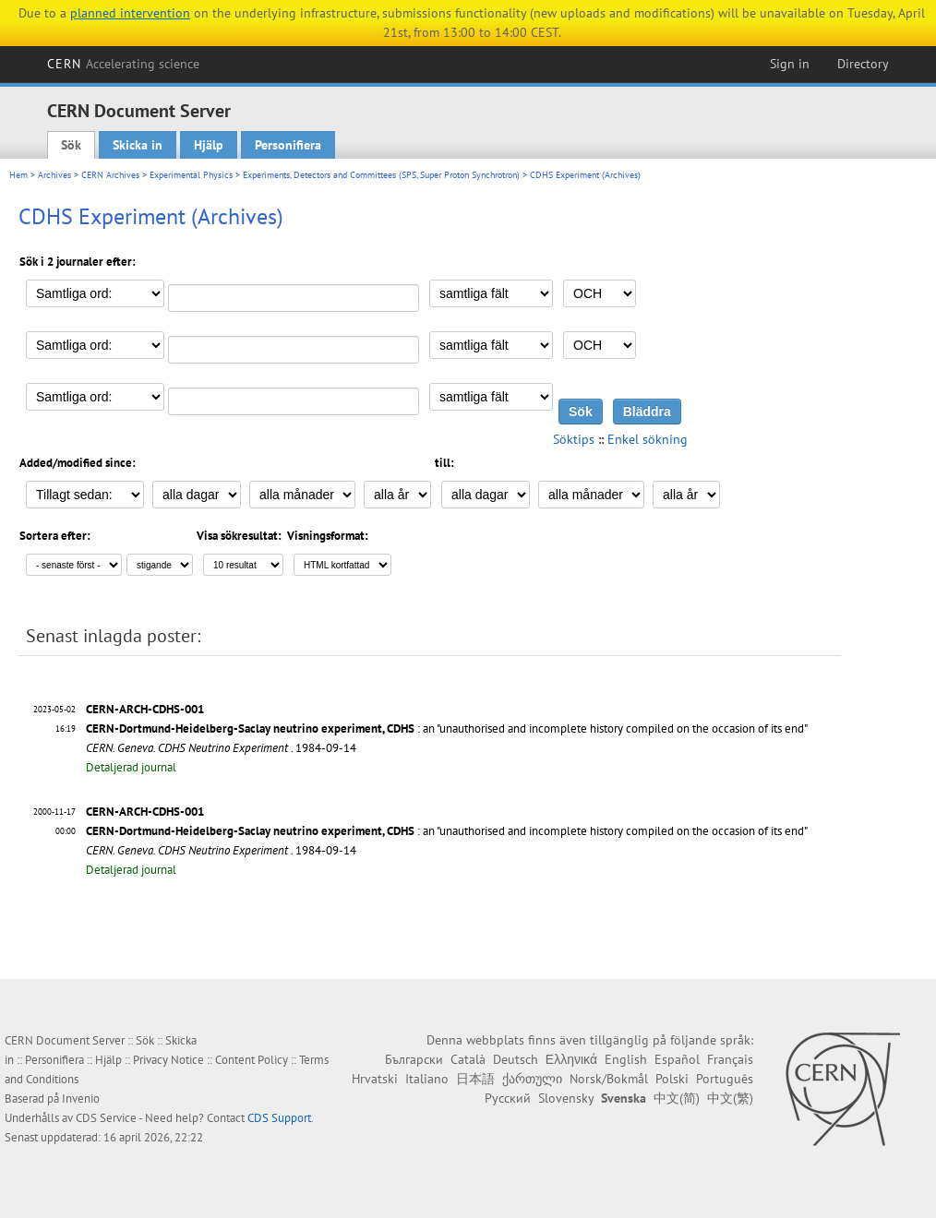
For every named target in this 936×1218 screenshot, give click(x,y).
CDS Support (279, 1118)
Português (724, 1078)
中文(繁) (730, 1098)
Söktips (573, 439)
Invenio (81, 1098)
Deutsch (515, 1059)
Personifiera (288, 145)
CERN (123, 63)
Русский (508, 1098)
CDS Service (106, 1118)
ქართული (532, 1078)
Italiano (427, 1078)
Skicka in (137, 145)
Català (468, 1059)
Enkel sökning (647, 439)
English (626, 1059)
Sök (71, 145)
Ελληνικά (571, 1059)
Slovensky (566, 1098)
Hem (18, 175)
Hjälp (208, 145)
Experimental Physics (191, 175)
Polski (672, 1078)
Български (414, 1059)
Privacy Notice (168, 1060)
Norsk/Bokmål (609, 1078)
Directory (863, 63)
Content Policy (251, 1060)
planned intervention (130, 13)
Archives (54, 175)
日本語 (475, 1078)
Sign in (790, 63)
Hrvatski (375, 1078)
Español (677, 1059)
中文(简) (677, 1098)
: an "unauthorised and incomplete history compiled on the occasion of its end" (447, 728)
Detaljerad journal (131, 767)
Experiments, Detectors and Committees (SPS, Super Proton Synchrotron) (381, 175)
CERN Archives (110, 175)
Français (730, 1059)
